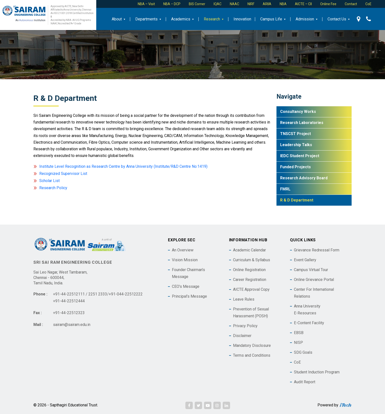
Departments (148, 19)
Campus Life (273, 19)
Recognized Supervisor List (63, 173)
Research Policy (53, 187)
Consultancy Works (298, 111)
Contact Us (339, 19)
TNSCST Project (295, 133)
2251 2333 (97, 294)
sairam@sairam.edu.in (71, 324)
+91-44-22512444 (69, 301)
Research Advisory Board (304, 178)
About (119, 19)
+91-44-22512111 (69, 294)
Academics (183, 19)
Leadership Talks (296, 144)
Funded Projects (295, 167)
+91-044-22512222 (126, 294)
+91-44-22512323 (69, 312)
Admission (307, 19)
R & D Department (296, 200)
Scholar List (49, 180)
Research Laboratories (301, 122)
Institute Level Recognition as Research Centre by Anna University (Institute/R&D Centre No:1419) (123, 166)
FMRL (285, 189)
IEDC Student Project (299, 155)
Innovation (242, 19)
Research (214, 19)
